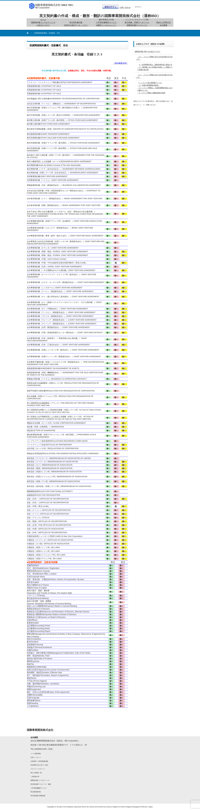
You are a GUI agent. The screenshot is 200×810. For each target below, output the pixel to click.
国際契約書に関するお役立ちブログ (147, 51)
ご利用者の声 (35, 776)
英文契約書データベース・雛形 (41, 784)
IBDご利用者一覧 (36, 772)
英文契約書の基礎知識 (38, 795)
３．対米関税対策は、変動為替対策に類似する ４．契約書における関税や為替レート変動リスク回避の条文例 (155, 67)
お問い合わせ (125, 7)
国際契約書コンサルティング (40, 780)
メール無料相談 (36, 753)
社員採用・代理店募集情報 (39, 761)
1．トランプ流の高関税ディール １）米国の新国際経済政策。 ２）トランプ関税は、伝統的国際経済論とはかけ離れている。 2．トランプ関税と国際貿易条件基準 (155, 88)
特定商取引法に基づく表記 (39, 765)
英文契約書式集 (36, 792)
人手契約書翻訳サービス (39, 788)
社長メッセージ (36, 757)
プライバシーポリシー (38, 769)
